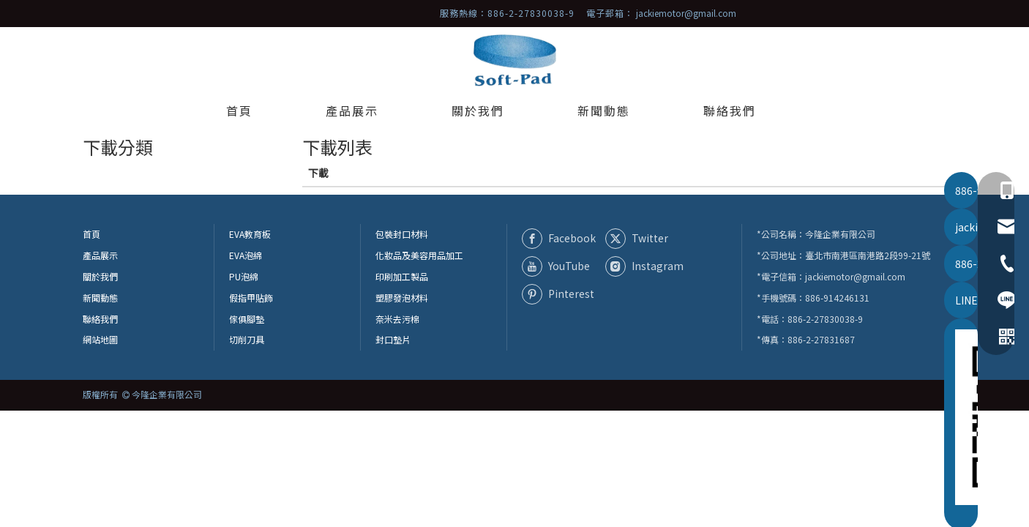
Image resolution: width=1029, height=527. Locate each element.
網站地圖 (100, 339)
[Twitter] (644, 238)
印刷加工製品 (401, 276)
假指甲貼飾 (251, 297)
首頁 (91, 234)
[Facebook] (560, 238)
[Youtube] (560, 266)
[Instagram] (644, 266)
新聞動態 (100, 297)
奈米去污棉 (397, 319)
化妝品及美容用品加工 (419, 255)
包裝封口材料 (401, 234)
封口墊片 (393, 339)
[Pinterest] (560, 294)
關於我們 (100, 276)
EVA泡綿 (245, 255)
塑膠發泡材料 (401, 297)
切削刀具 (246, 339)
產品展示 (100, 255)
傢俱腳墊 (246, 319)
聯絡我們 (100, 319)
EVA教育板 (250, 234)
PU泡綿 (243, 276)
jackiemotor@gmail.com (686, 13)
